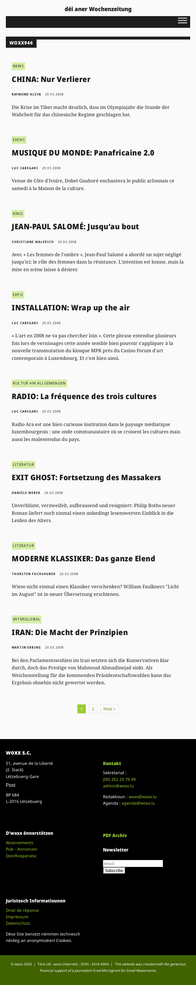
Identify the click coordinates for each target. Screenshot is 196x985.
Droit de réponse (22, 910)
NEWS (18, 66)
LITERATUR (23, 464)
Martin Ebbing (26, 647)
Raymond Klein (26, 94)
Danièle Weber (26, 493)
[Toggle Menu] (182, 20)
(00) (119, 779)
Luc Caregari (25, 168)
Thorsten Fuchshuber (34, 574)
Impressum (17, 916)
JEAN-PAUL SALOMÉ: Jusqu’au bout (75, 226)
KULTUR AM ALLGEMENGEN (39, 383)
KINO (18, 213)
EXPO (18, 294)
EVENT (19, 139)
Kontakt (112, 763)
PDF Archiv (115, 835)
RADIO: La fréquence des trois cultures (84, 396)
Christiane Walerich (33, 242)
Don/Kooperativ (21, 856)
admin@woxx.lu (118, 786)
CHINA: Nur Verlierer (51, 79)
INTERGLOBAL (26, 619)
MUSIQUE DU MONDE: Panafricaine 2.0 (83, 152)
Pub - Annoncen (21, 849)
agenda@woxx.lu (138, 803)
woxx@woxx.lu (143, 796)
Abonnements (19, 842)
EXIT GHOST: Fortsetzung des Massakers (86, 477)
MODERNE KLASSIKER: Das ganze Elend (83, 558)
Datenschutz (18, 923)
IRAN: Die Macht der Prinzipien (70, 632)
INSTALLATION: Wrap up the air (71, 307)
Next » (109, 709)
